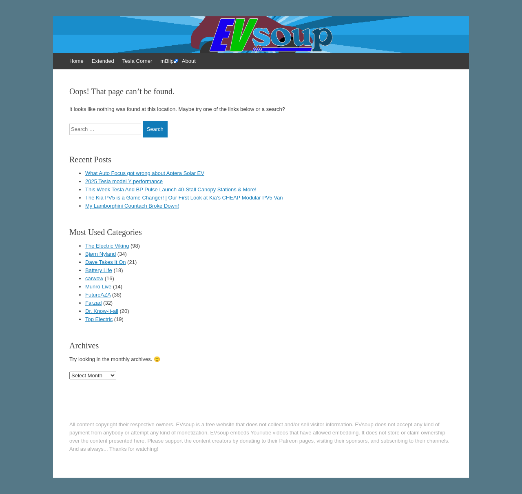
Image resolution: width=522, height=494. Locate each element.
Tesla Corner (137, 61)
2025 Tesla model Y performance (124, 181)
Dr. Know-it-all (101, 311)
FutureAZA (98, 295)
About (189, 61)
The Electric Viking (107, 246)
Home (76, 61)
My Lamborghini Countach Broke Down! (132, 206)
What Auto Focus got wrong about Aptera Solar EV (144, 173)
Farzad (93, 303)
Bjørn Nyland (100, 254)
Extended (103, 61)
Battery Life (98, 270)
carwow (94, 278)
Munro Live (98, 287)
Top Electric (99, 319)
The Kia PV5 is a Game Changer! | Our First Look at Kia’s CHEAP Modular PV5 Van (184, 198)
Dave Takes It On (105, 262)
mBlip (167, 61)
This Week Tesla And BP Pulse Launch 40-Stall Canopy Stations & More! (171, 189)
